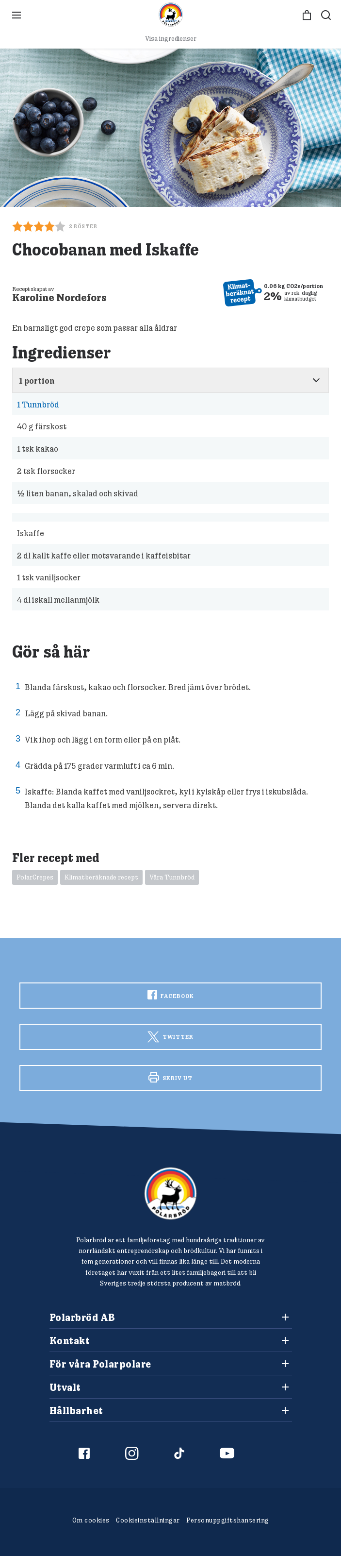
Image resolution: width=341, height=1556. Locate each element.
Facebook (170, 994)
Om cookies (91, 1520)
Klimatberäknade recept (101, 877)
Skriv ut (170, 1077)
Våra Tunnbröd (172, 877)
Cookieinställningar (148, 1520)
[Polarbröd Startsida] (170, 1193)
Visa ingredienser (170, 38)
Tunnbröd (38, 404)
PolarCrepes (34, 877)
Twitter (170, 1037)
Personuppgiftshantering (227, 1520)
